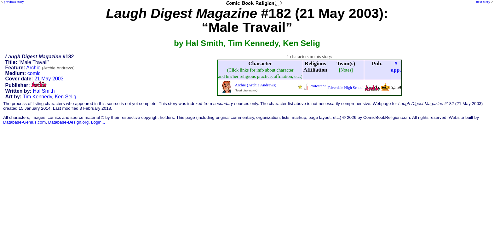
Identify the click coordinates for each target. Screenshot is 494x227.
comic (34, 73)
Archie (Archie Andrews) (255, 85)
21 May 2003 (49, 78)
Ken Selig (66, 96)
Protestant (317, 86)
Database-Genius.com (24, 122)
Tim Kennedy (37, 96)
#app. (396, 67)
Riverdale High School (346, 87)
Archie (50, 67)
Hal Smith (44, 91)
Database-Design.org (68, 122)
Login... (98, 122)
